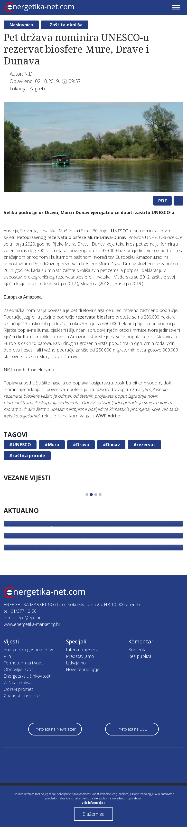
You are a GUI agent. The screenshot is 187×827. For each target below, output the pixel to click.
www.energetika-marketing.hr (32, 624)
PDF (162, 201)
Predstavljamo (80, 656)
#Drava (81, 444)
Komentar (138, 649)
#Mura (52, 444)
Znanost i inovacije (22, 696)
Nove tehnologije (82, 669)
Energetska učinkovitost (27, 676)
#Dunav (111, 444)
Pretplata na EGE (132, 729)
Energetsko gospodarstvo (29, 649)
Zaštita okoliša (66, 25)
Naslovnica (21, 25)
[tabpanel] (93, 147)
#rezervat (144, 444)
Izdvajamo (76, 663)
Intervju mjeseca (82, 649)
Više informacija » (93, 803)
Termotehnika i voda (24, 663)
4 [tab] (100, 494)
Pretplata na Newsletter (55, 729)
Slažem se (93, 814)
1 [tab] (86, 494)
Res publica (139, 656)
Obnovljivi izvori (19, 669)
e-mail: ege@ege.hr (22, 617)
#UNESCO (20, 444)
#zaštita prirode (27, 455)
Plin (7, 656)
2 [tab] (91, 494)
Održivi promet (18, 689)
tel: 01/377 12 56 (20, 611)
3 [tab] (95, 494)
